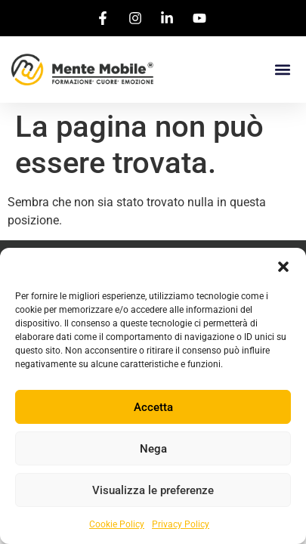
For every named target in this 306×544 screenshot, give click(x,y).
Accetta (153, 407)
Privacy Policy (180, 524)
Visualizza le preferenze (153, 490)
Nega (153, 449)
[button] (283, 266)
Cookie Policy (116, 524)
